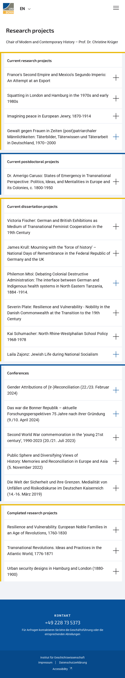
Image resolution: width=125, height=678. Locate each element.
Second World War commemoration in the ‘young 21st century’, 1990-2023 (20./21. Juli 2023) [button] (55, 437)
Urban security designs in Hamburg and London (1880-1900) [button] (55, 571)
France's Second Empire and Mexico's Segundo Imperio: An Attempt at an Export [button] (56, 77)
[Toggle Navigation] (116, 8)
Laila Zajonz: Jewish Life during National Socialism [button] (52, 354)
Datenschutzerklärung (73, 662)
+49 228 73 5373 (62, 622)
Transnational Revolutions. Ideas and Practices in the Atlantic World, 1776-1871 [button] (54, 550)
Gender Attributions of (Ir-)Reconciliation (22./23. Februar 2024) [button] (58, 390)
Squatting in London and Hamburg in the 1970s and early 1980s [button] (57, 98)
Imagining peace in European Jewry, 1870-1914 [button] (49, 116)
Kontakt (62, 615)
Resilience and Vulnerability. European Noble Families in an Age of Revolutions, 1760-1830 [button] (57, 529)
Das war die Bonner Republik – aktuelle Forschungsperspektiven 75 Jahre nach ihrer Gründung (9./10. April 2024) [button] (56, 413)
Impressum (45, 662)
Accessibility (62, 669)
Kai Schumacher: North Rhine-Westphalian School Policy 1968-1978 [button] (57, 336)
